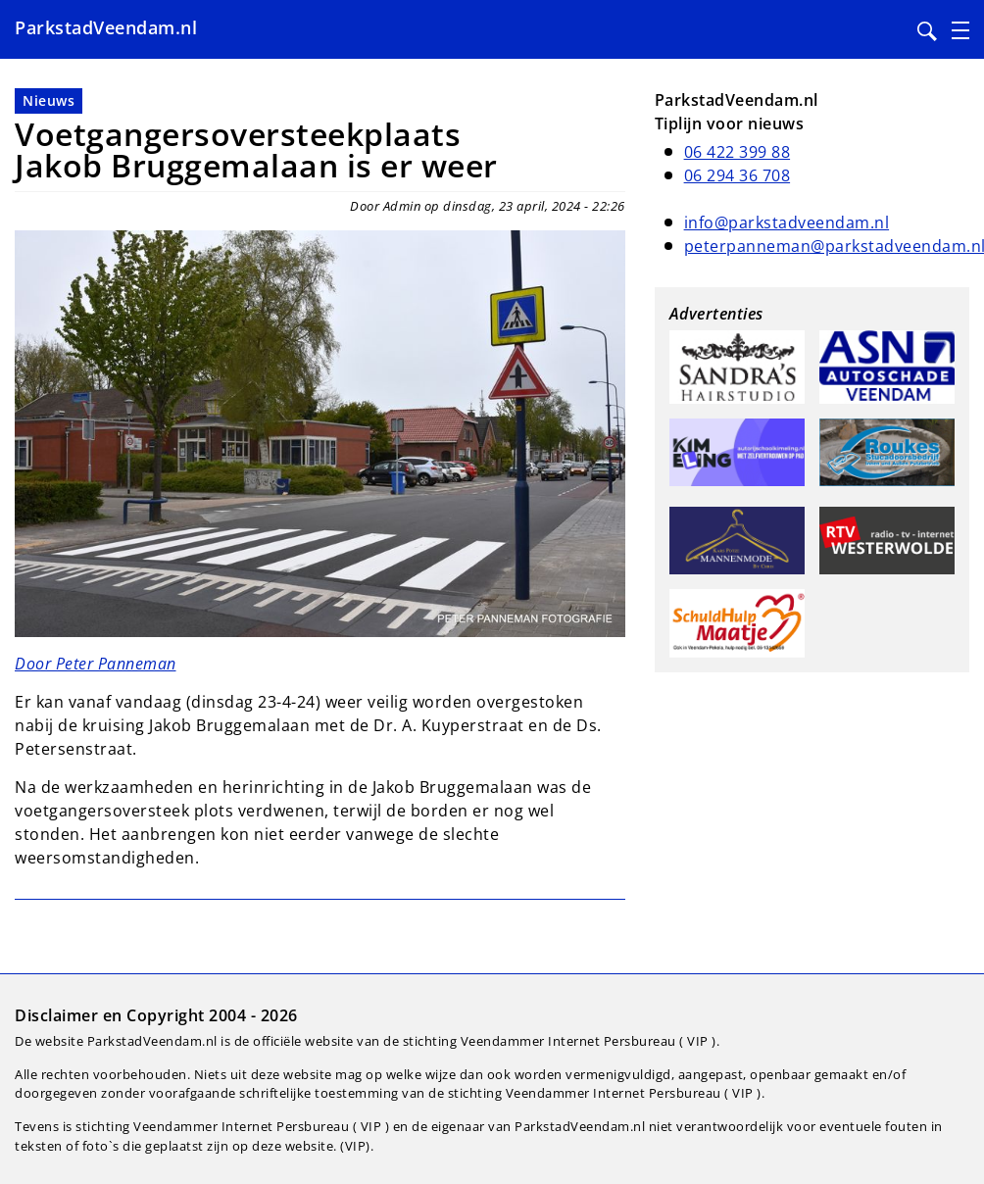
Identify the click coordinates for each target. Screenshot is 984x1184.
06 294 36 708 (737, 175)
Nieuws (48, 100)
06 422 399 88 (737, 152)
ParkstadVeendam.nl (106, 27)
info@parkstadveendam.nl (787, 222)
